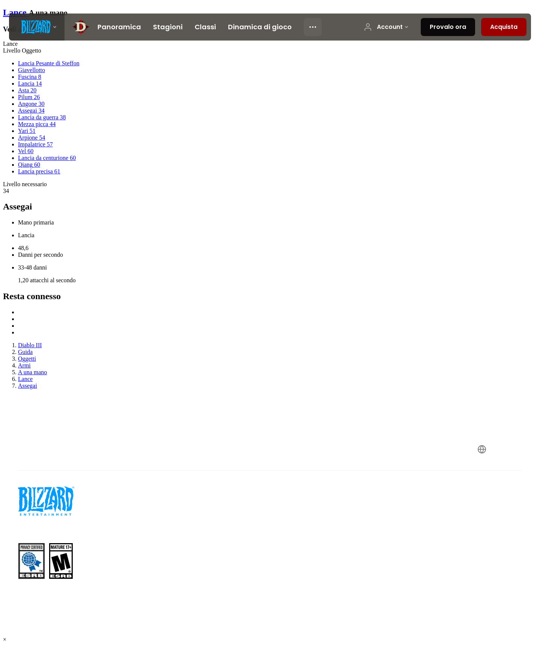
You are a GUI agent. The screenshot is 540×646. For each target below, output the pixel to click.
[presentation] (36, 27)
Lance (16, 12)
